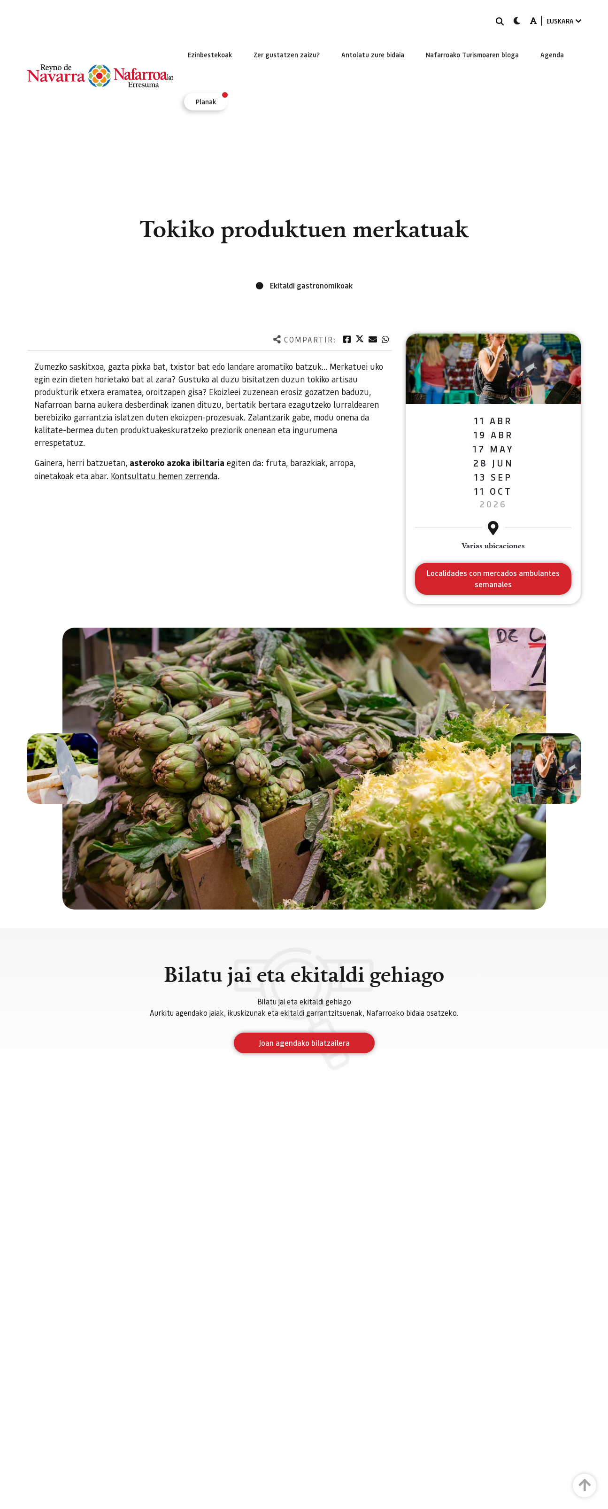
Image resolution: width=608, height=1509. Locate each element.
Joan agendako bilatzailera (304, 1043)
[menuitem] (210, 54)
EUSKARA (563, 20)
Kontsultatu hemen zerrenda (164, 475)
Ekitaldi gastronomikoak (311, 285)
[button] (62, 768)
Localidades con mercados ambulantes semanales (493, 578)
